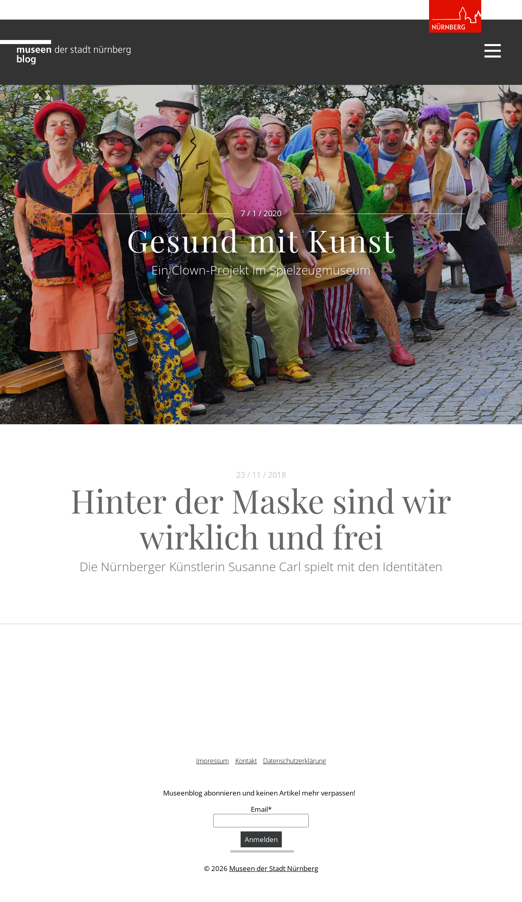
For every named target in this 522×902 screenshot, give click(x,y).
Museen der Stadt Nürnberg (273, 868)
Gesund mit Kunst (261, 239)
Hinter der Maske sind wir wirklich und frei (261, 518)
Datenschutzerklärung (294, 760)
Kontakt (246, 760)
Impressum (212, 760)
